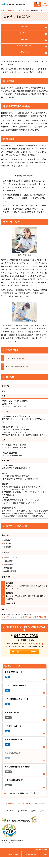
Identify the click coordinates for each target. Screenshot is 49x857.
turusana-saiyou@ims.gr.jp (31, 643)
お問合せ (42, 810)
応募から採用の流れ (24, 46)
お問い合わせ (24, 52)
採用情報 (33, 810)
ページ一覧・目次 (9, 810)
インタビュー (24, 33)
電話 (44, 854)
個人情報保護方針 (23, 810)
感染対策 (37, 4)
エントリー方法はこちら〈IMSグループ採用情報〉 (23, 617)
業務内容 (24, 26)
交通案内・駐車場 (11, 854)
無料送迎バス (30, 854)
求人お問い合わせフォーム (24, 651)
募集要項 (24, 39)
